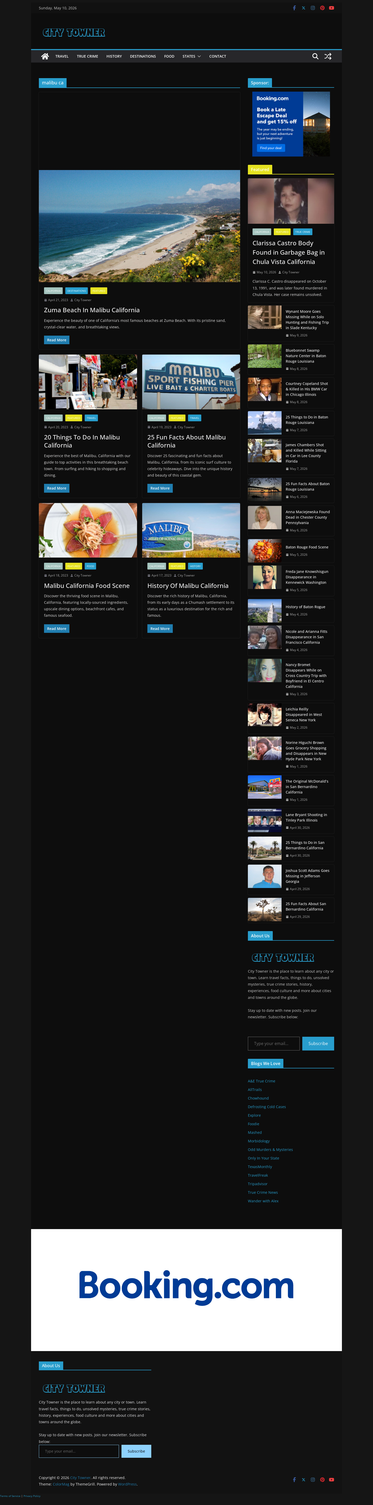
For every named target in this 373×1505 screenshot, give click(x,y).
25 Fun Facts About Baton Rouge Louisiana (308, 486)
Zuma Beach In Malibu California (92, 310)
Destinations (143, 56)
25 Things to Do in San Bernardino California (305, 845)
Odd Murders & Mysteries (270, 1149)
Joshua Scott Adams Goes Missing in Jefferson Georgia (307, 876)
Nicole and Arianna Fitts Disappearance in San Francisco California (306, 637)
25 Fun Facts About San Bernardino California (306, 906)
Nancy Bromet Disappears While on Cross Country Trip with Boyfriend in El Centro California (306, 675)
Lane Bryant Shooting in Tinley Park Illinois (306, 817)
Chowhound (258, 1098)
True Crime (87, 56)
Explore (254, 1115)
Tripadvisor (258, 1183)
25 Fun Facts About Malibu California (186, 441)
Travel (62, 56)
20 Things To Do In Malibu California (82, 441)
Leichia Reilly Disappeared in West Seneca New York (304, 714)
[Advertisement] (139, 131)
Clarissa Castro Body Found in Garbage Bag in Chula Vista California (289, 252)
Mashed (255, 1132)
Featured (98, 291)
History (114, 56)
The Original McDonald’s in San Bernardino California (307, 787)
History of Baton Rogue (305, 606)
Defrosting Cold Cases (267, 1106)
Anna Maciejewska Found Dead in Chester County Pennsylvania (308, 517)
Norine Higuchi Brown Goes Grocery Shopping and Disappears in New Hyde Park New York (306, 750)
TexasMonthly (260, 1166)
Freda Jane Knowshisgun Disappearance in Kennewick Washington (307, 577)
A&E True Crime (261, 1081)
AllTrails (255, 1089)
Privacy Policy (32, 1496)
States (189, 56)
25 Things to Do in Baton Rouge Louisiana (307, 420)
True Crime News (263, 1192)
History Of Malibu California (188, 585)
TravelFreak (258, 1175)
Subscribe (318, 1043)
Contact (217, 56)
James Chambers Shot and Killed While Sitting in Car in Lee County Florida (306, 453)
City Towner (82, 300)
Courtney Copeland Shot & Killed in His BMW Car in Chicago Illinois (307, 389)
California (53, 291)
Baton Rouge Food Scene (307, 547)
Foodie (253, 1123)
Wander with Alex (263, 1200)
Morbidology (259, 1140)
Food (169, 56)
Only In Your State (263, 1158)
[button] (198, 56)
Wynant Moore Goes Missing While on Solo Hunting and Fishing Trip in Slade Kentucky (307, 319)
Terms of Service (10, 1496)
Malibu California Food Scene (87, 585)
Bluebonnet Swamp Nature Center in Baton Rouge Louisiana (306, 356)
